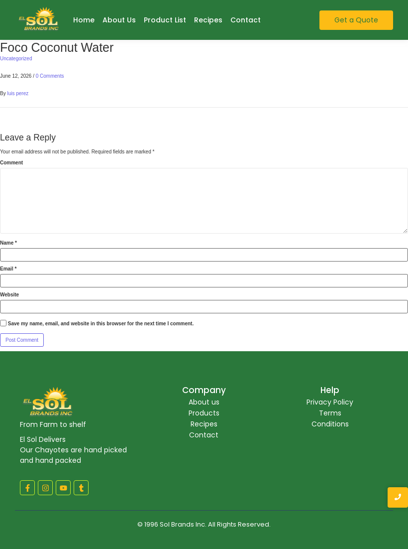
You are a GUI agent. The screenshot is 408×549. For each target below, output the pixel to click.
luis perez (17, 93)
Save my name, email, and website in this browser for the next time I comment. (101, 323)
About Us (119, 20)
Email (8, 269)
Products (204, 413)
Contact (245, 20)
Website (9, 294)
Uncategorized (16, 58)
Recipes (208, 20)
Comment (11, 162)
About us (204, 402)
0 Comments (50, 76)
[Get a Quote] (356, 20)
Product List (165, 20)
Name (8, 243)
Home (84, 20)
